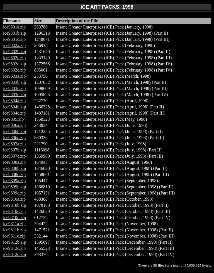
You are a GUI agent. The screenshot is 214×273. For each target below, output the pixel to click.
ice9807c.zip (14, 156)
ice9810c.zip (14, 211)
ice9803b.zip (14, 82)
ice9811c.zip (14, 236)
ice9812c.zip (14, 248)
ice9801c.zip (14, 39)
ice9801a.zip (14, 27)
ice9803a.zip (14, 76)
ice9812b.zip (14, 242)
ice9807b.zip (14, 150)
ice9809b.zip (14, 186)
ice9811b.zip (14, 229)
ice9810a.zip (14, 199)
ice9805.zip (13, 119)
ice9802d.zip (14, 63)
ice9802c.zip (14, 57)
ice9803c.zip (14, 88)
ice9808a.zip (14, 162)
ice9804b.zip (14, 107)
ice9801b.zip (14, 33)
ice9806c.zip (14, 137)
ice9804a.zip (14, 100)
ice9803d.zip (14, 94)
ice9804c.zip (14, 113)
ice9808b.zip (14, 168)
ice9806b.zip (14, 131)
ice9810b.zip (14, 205)
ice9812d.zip (14, 254)
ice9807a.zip (14, 143)
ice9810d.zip (14, 217)
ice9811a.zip (14, 223)
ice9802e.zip (14, 70)
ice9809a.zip (14, 180)
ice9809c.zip (14, 193)
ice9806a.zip (14, 125)
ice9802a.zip (14, 45)
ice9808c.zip (14, 174)
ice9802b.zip (14, 51)
